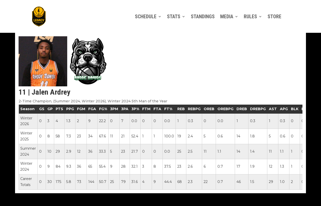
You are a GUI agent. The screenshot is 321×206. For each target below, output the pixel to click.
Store (274, 17)
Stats (173, 17)
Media (226, 17)
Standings (203, 17)
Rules (250, 17)
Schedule (145, 17)
